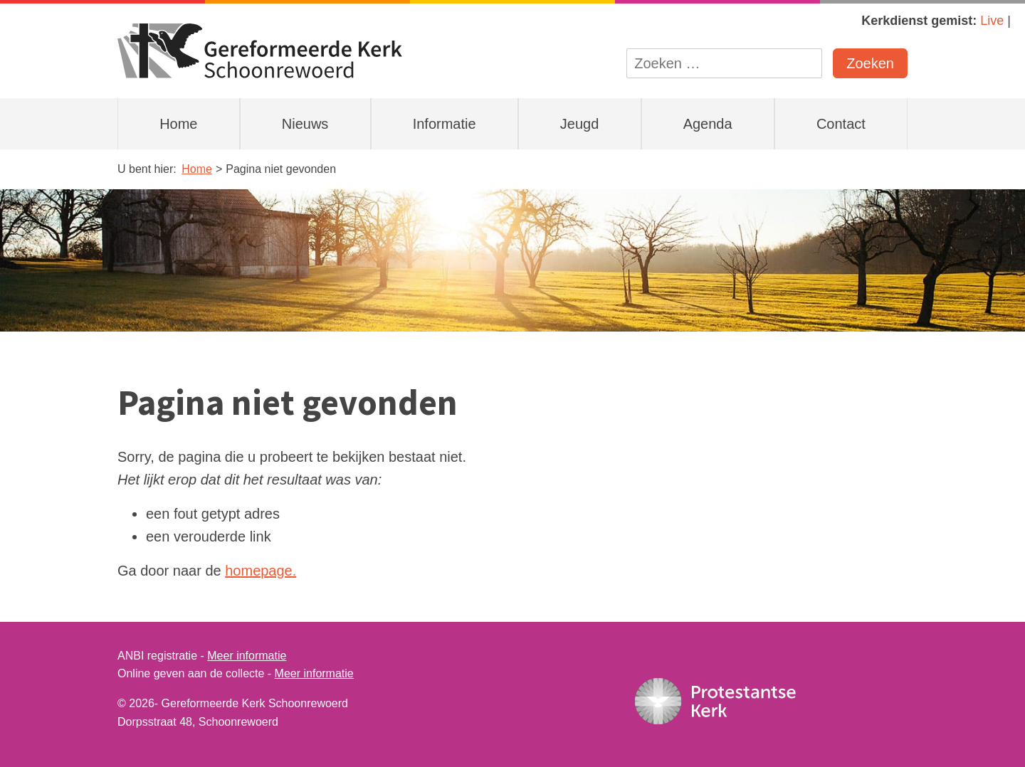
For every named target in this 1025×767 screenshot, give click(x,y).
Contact (841, 124)
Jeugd (579, 124)
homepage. (260, 570)
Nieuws (305, 124)
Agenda (707, 124)
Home (178, 124)
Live (992, 21)
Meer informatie (246, 656)
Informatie (444, 124)
